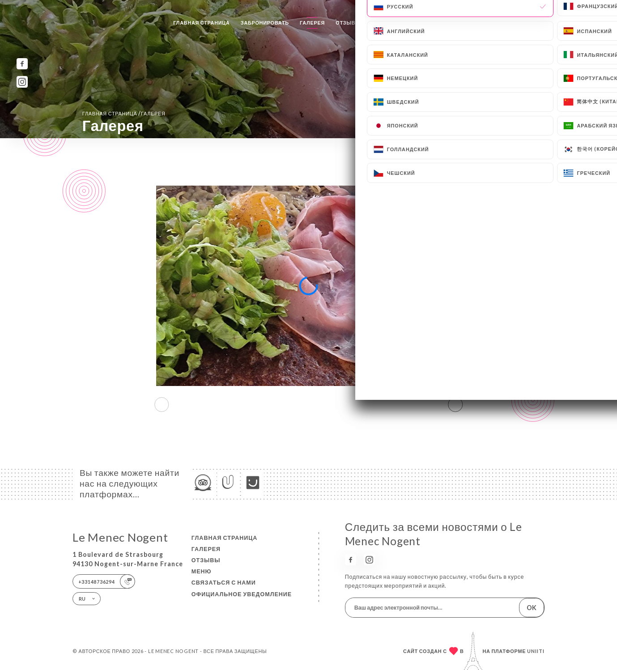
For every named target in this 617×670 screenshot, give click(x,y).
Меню (379, 22)
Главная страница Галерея (124, 113)
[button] (455, 405)
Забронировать (265, 22)
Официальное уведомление (241, 594)
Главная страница (201, 22)
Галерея (312, 22)
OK (531, 607)
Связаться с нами (427, 22)
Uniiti (536, 651)
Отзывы (348, 22)
